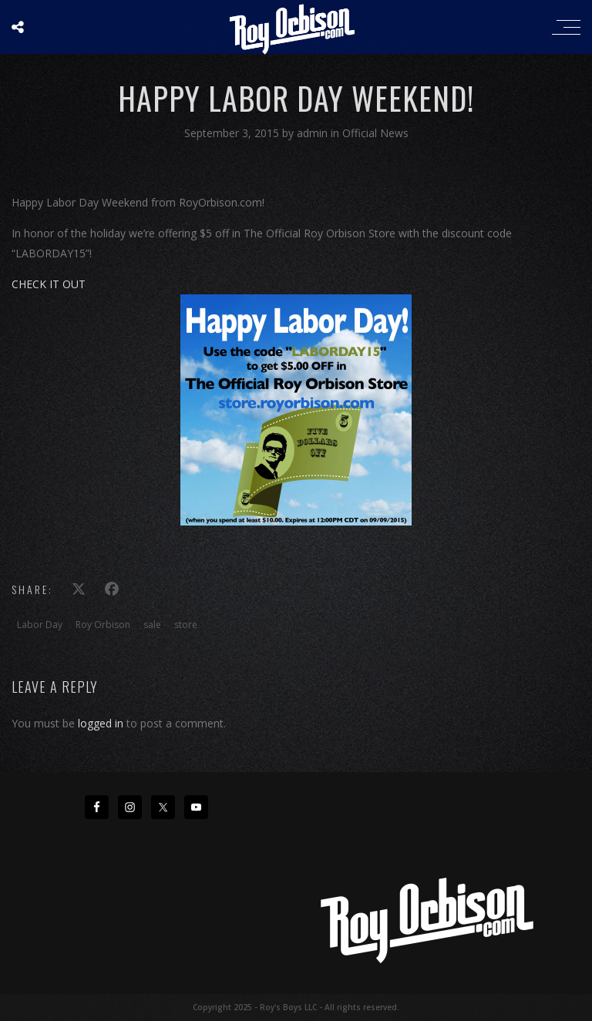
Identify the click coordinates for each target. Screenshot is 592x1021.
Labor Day (39, 624)
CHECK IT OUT (49, 284)
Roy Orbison (103, 624)
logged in (100, 723)
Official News (375, 133)
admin (314, 133)
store (185, 624)
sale (152, 624)
